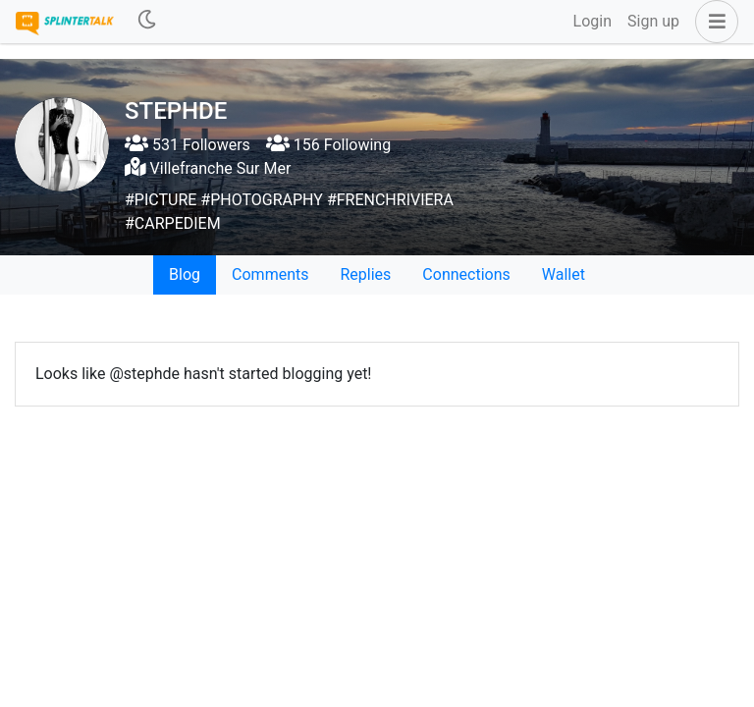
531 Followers (187, 145)
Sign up (653, 21)
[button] (712, 21)
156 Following (328, 145)
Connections (466, 274)
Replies (365, 274)
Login (592, 21)
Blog (184, 274)
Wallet (563, 274)
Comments (270, 274)
